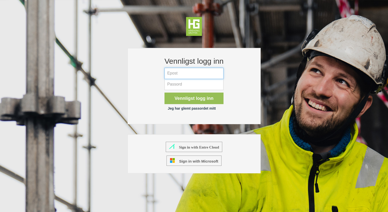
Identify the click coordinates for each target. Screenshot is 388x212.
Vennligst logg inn (194, 98)
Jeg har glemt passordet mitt (192, 108)
